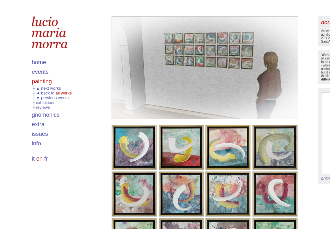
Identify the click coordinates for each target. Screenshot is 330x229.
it (33, 159)
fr (46, 159)
